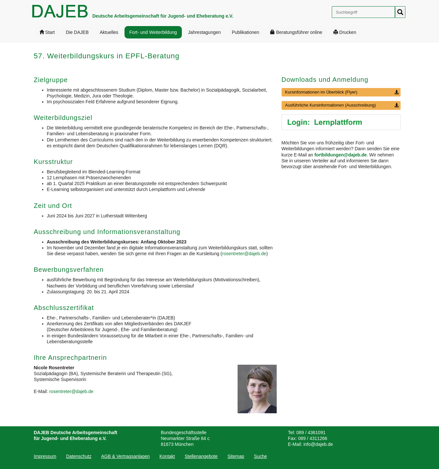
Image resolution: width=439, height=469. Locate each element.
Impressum (45, 456)
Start (47, 32)
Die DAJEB (77, 32)
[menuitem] (47, 32)
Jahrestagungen (204, 32)
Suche (260, 456)
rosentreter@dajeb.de (244, 253)
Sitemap (235, 456)
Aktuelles (109, 32)
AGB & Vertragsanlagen (125, 456)
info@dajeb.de (318, 444)
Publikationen (245, 32)
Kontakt (167, 456)
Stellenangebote (201, 456)
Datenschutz (79, 456)
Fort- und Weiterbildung (153, 32)
